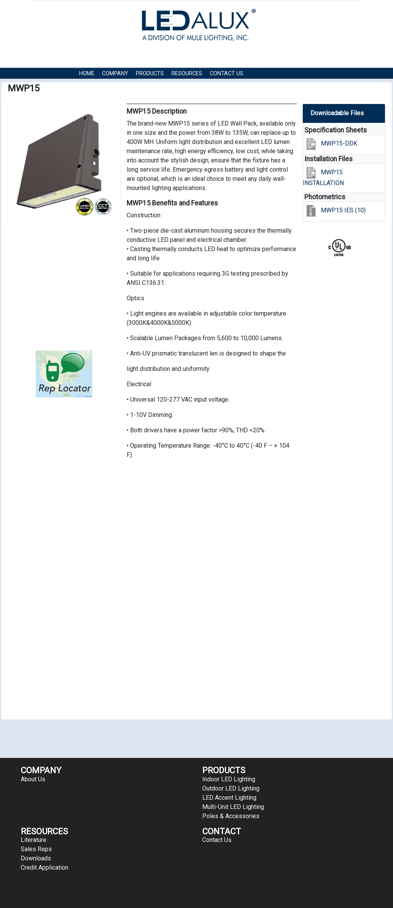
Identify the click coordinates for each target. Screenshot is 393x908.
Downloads (36, 858)
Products (150, 73)
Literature (33, 839)
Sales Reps (36, 849)
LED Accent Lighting (229, 797)
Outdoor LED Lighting (230, 788)
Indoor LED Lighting (228, 779)
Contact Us (226, 73)
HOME (86, 73)
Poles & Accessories (230, 816)
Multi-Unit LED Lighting (233, 806)
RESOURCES (187, 73)
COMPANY (115, 73)
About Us (33, 779)
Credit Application (44, 867)
